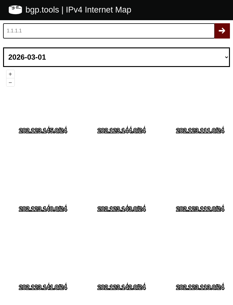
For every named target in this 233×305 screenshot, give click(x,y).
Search (222, 31)
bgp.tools (43, 9)
